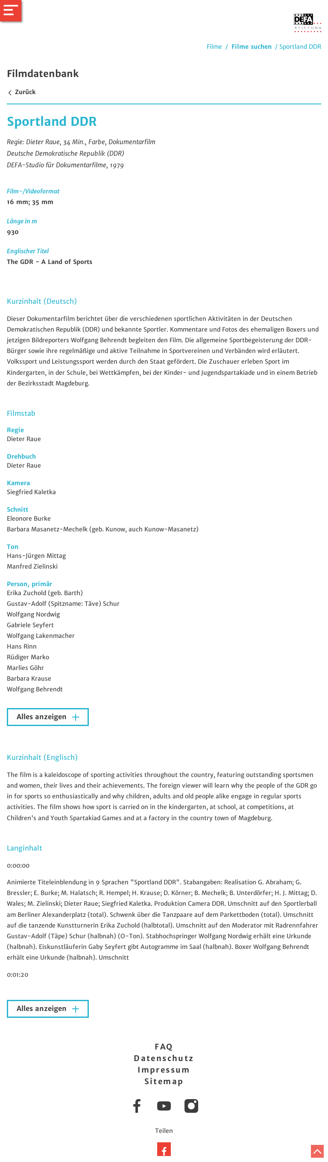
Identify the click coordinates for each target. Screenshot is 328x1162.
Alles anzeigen (43, 716)
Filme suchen (251, 46)
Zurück (21, 92)
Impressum (164, 1070)
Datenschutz (164, 1058)
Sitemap (164, 1081)
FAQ (164, 1047)
